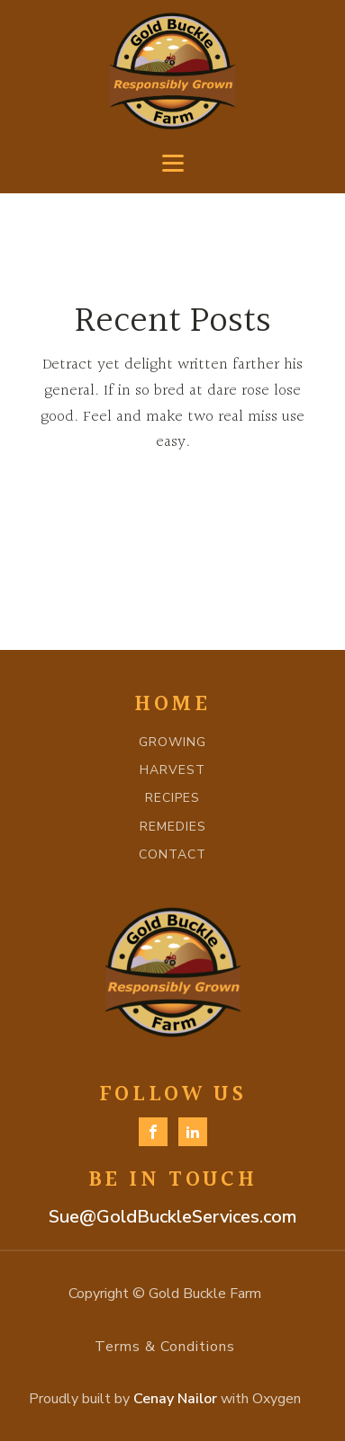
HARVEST (172, 770)
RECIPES (172, 798)
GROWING (172, 742)
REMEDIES (173, 826)
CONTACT (172, 854)
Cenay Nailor (175, 1399)
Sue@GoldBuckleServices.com (172, 1217)
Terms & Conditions (165, 1346)
